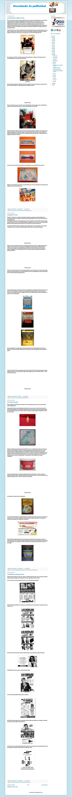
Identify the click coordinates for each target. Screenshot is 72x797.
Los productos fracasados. (12, 402)
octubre (54, 59)
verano (30, 210)
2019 (53, 48)
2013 (53, 84)
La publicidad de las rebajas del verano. (15, 574)
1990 (17, 782)
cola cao (12, 210)
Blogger (41, 792)
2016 (53, 53)
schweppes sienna (26, 210)
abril (54, 76)
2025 (53, 39)
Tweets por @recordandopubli (55, 33)
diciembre (54, 55)
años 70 (14, 397)
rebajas (27, 782)
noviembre (54, 57)
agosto (54, 62)
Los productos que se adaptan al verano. (15, 18)
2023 (53, 42)
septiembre (55, 60)
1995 (19, 782)
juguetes (22, 397)
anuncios (12, 397)
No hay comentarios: (20, 209)
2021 (53, 45)
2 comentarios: (20, 396)
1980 (13, 782)
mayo (54, 75)
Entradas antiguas (45, 784)
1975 (11, 782)
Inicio (28, 784)
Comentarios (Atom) (15, 786)
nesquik (20, 210)
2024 (53, 40)
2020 (53, 46)
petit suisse (22, 210)
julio (53, 63)
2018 (53, 50)
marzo (54, 78)
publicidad (24, 397)
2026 (53, 37)
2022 (53, 43)
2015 (53, 54)
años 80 (17, 397)
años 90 (19, 397)
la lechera (14, 210)
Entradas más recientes (11, 784)
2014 (53, 83)
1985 (14, 782)
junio (54, 73)
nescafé (17, 210)
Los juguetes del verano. (12, 215)
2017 (53, 51)
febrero (54, 79)
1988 (16, 782)
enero (54, 81)
